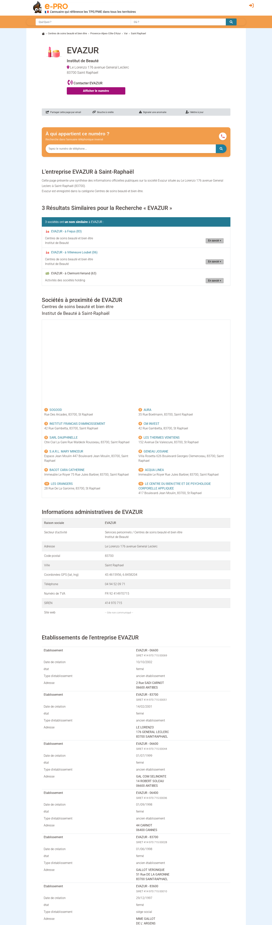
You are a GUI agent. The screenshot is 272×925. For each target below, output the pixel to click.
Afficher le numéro (96, 91)
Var (126, 33)
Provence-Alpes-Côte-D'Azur (105, 33)
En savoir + (214, 240)
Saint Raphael (138, 33)
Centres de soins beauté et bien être (67, 33)
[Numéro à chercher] (131, 148)
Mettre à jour (194, 112)
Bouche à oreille (103, 112)
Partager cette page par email (63, 112)
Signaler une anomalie (152, 112)
